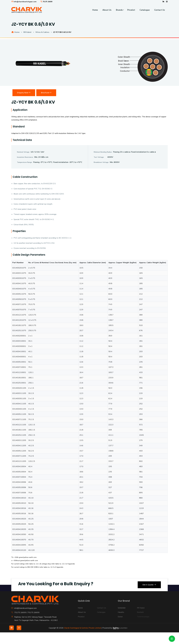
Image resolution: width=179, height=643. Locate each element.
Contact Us (159, 10)
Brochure (46, 92)
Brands (119, 10)
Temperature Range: (24, 162)
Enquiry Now (23, 92)
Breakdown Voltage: (101, 162)
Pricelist (131, 10)
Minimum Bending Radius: (103, 152)
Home (95, 10)
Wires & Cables (42, 32)
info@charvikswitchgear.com (23, 2)
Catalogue (145, 10)
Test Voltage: (99, 157)
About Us (106, 10)
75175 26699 (46, 2)
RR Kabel (27, 32)
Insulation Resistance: (25, 157)
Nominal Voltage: (23, 152)
